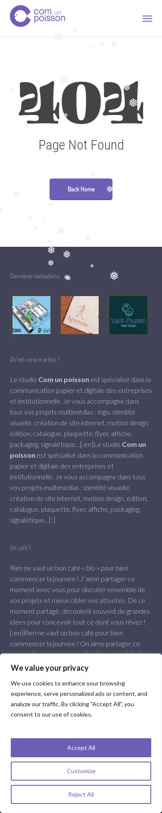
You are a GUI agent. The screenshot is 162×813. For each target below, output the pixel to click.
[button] (147, 18)
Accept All (81, 747)
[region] (81, 733)
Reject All (81, 794)
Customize (81, 771)
